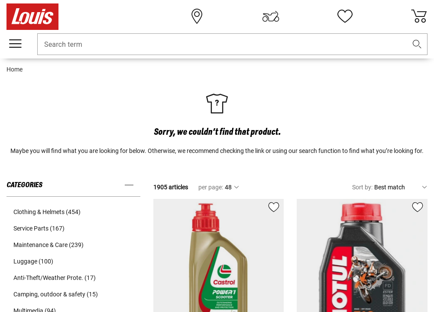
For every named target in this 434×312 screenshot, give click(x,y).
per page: (210, 187)
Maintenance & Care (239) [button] (48, 244)
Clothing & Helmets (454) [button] (47, 211)
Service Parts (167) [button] (39, 228)
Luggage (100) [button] (33, 261)
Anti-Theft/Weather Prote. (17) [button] (54, 277)
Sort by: (362, 187)
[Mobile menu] (15, 43)
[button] (417, 44)
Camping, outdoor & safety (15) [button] (55, 294)
